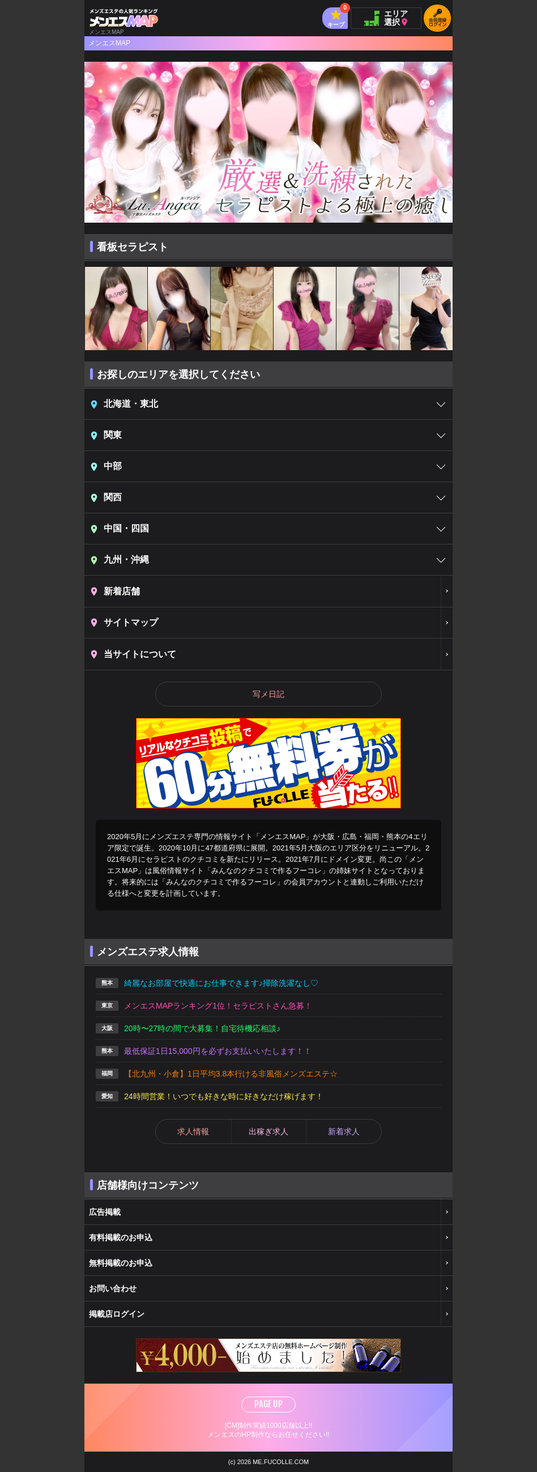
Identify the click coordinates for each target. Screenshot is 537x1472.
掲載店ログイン (116, 1313)
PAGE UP (268, 1404)
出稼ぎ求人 (268, 1131)
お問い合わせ (113, 1288)
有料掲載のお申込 (120, 1237)
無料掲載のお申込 (120, 1262)
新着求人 (344, 1131)
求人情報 (193, 1131)
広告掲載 (105, 1211)
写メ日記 (268, 694)
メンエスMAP (109, 43)
